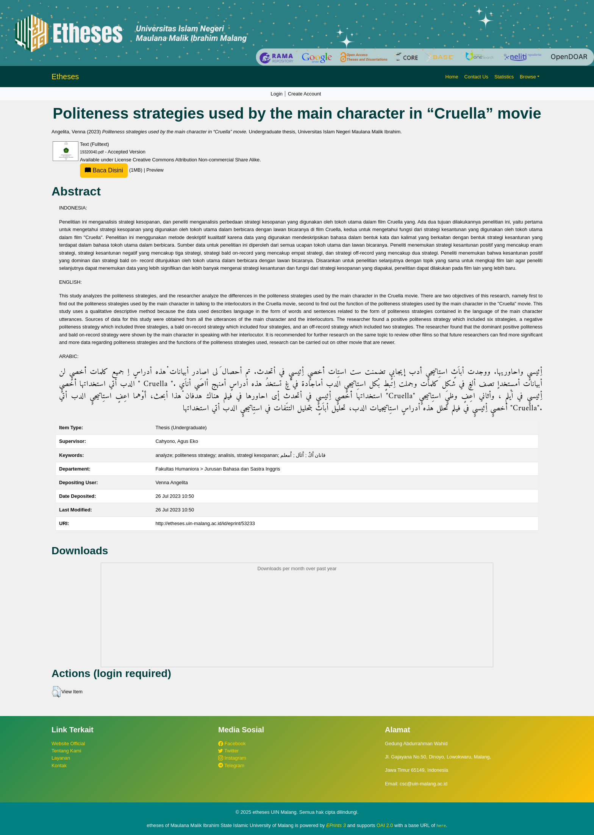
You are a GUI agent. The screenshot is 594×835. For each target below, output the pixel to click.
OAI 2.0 (385, 825)
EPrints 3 (336, 825)
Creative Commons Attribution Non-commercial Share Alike (196, 160)
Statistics (504, 77)
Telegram (231, 765)
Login (277, 94)
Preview (155, 170)
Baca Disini (104, 170)
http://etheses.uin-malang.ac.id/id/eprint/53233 (205, 523)
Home (451, 77)
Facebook (232, 743)
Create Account (304, 94)
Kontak (59, 765)
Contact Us (476, 77)
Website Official (68, 743)
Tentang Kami (66, 751)
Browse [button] (528, 77)
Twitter (228, 751)
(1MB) (112, 170)
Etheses (65, 76)
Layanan (61, 758)
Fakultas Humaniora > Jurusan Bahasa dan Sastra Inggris (217, 469)
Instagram (232, 758)
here (441, 825)
